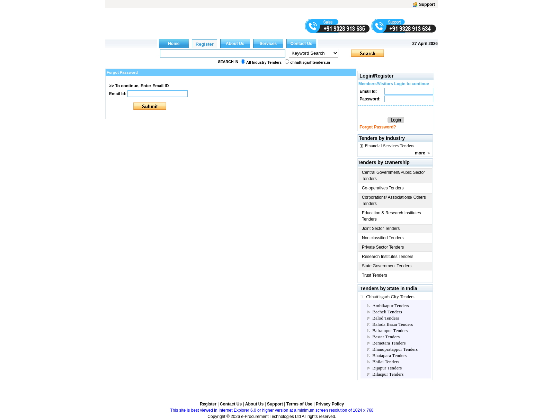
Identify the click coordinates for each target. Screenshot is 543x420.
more (420, 153)
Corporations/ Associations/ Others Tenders (394, 200)
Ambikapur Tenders (390, 305)
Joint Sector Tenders (381, 228)
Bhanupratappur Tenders (395, 349)
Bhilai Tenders (385, 361)
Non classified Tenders (383, 237)
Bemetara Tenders (389, 343)
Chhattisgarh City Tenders (390, 296)
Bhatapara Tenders (389, 355)
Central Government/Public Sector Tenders (393, 175)
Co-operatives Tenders (383, 188)
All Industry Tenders (264, 62)
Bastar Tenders (386, 336)
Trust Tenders (374, 275)
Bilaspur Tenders (387, 374)
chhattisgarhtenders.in (310, 62)
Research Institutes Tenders (387, 256)
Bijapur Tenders (387, 367)
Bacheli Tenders (387, 311)
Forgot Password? (377, 127)
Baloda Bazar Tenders (392, 324)
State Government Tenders (386, 265)
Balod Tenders (385, 318)
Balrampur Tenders (390, 330)
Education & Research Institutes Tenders (391, 216)
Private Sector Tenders (383, 247)
